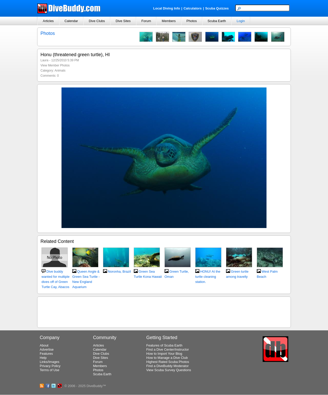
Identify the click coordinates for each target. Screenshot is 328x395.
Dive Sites (123, 21)
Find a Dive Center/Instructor (167, 349)
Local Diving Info (166, 8)
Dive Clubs (97, 21)
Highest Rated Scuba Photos (167, 362)
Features (46, 354)
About (44, 345)
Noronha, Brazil (119, 271)
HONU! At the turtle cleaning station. (207, 277)
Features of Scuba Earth (164, 345)
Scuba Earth (217, 21)
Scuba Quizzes (217, 8)
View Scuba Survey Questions (168, 370)
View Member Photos (55, 65)
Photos (192, 21)
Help (43, 358)
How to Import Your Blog (164, 354)
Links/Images (49, 362)
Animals (60, 70)
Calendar (71, 21)
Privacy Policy (50, 366)
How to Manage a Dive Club (167, 358)
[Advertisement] (164, 311)
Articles (48, 21)
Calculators (192, 8)
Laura (44, 60)
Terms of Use (49, 370)
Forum (146, 21)
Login (241, 21)
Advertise (47, 349)
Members (169, 21)
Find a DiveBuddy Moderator (167, 366)
